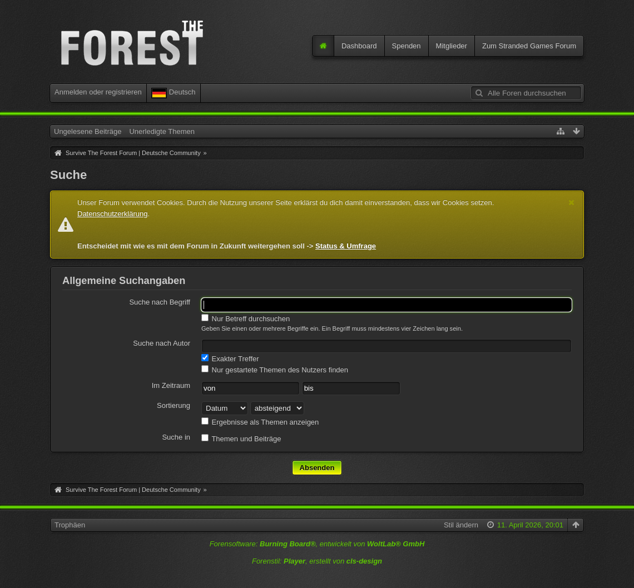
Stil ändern (461, 525)
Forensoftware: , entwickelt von (317, 544)
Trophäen (70, 525)
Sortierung (173, 405)
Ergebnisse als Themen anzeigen (260, 421)
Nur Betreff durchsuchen (245, 318)
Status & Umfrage (345, 246)
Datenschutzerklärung (112, 214)
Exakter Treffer (230, 358)
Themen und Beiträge (241, 438)
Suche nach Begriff (159, 302)
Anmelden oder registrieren (98, 92)
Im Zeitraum (171, 385)
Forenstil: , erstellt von (317, 561)
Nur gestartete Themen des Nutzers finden (274, 369)
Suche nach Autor (161, 343)
